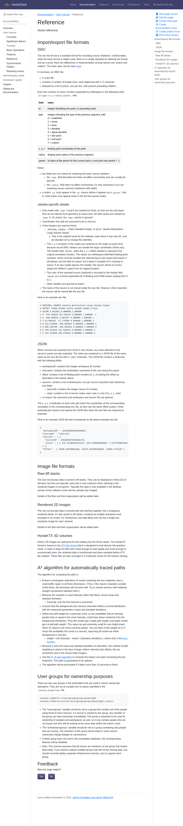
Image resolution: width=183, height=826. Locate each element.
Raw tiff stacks (163, 55)
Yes (41, 776)
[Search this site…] (166, 4)
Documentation (45, 14)
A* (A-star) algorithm (61, 657)
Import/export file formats (167, 39)
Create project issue (168, 31)
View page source (167, 14)
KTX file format (69, 545)
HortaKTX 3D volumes (167, 63)
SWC (158, 43)
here (78, 66)
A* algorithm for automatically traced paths (164, 71)
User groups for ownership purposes (164, 81)
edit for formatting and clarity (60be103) (93, 797)
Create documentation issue (166, 26)
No (51, 776)
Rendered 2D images (167, 59)
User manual (62, 14)
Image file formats (163, 51)
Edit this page (164, 17)
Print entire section (167, 35)
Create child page (166, 21)
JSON (159, 47)
